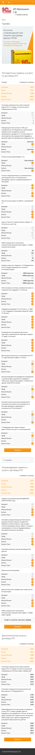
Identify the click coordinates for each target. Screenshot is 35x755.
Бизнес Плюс (6, 100)
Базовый (4, 87)
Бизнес (4, 96)
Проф (3, 90)
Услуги (4, 20)
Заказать (17, 450)
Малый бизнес (6, 93)
